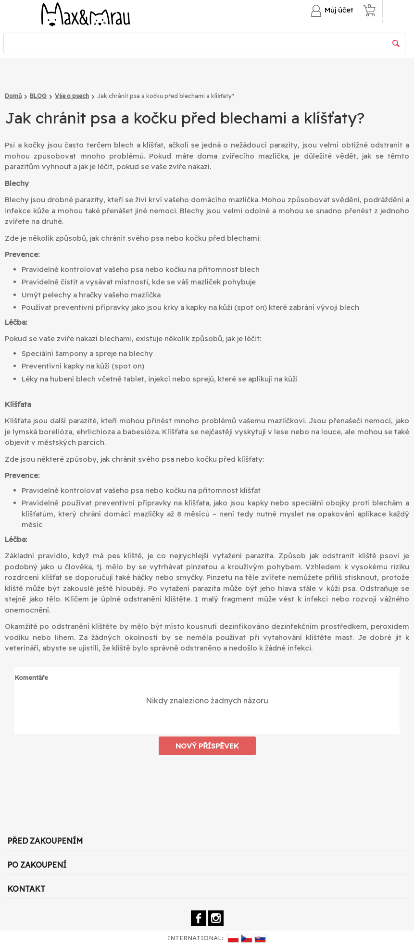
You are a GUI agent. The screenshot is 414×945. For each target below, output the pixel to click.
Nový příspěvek (207, 745)
